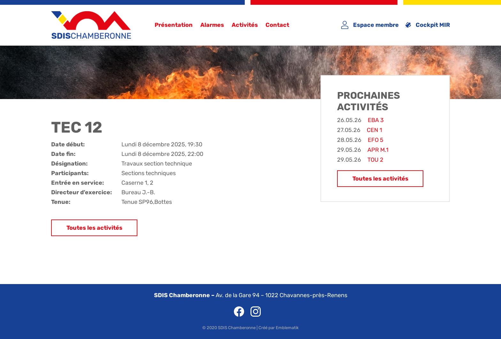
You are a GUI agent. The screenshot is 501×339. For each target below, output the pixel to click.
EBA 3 (376, 120)
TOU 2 (375, 159)
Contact (277, 24)
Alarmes (212, 24)
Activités (245, 24)
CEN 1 (374, 130)
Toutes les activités (94, 227)
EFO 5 (375, 139)
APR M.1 (378, 149)
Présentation (174, 24)
